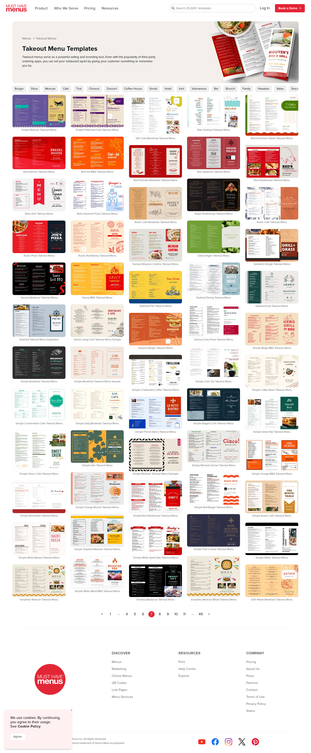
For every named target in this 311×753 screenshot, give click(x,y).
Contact (251, 690)
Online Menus (122, 676)
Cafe (66, 88)
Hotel (168, 88)
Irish (181, 88)
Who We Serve (66, 8)
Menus (27, 38)
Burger (19, 88)
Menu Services (122, 697)
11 (184, 614)
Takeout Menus (46, 38)
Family (246, 88)
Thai (79, 88)
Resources (110, 8)
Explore (183, 676)
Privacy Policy (256, 704)
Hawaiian (263, 88)
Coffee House (133, 88)
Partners (252, 683)
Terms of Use (255, 697)
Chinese (94, 88)
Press (250, 676)
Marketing (119, 669)
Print (181, 662)
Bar (216, 88)
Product (41, 8)
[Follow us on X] (242, 741)
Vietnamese (199, 88)
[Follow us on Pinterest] (255, 741)
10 (176, 614)
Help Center (187, 669)
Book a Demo (290, 8)
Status (250, 711)
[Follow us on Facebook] (215, 741)
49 (201, 614)
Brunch (230, 88)
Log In (265, 8)
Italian (280, 88)
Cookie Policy (29, 726)
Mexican (50, 88)
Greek (153, 88)
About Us (253, 669)
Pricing (89, 8)
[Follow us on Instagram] (228, 741)
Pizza (34, 88)
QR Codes (119, 683)
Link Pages (119, 690)
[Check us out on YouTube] (201, 741)
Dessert (112, 88)
